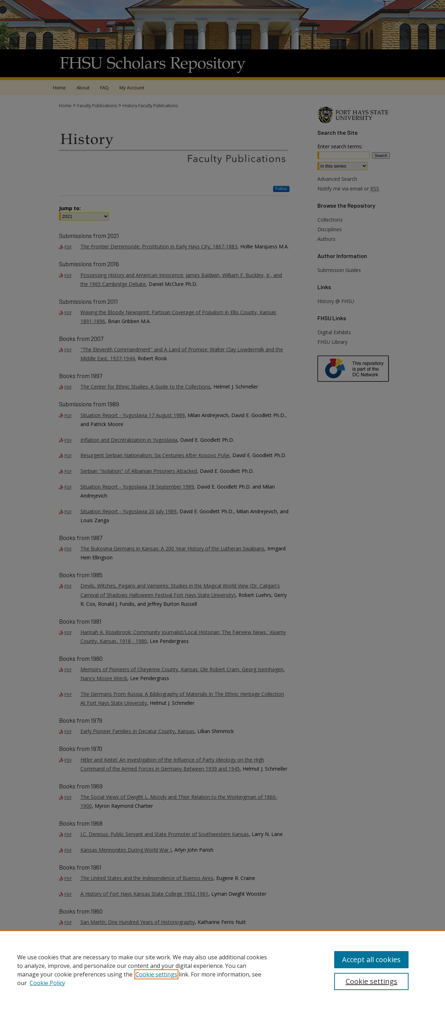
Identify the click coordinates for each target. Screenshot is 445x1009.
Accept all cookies (371, 959)
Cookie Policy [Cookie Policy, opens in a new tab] (47, 983)
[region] (222, 969)
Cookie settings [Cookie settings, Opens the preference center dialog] (371, 981)
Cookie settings (156, 974)
